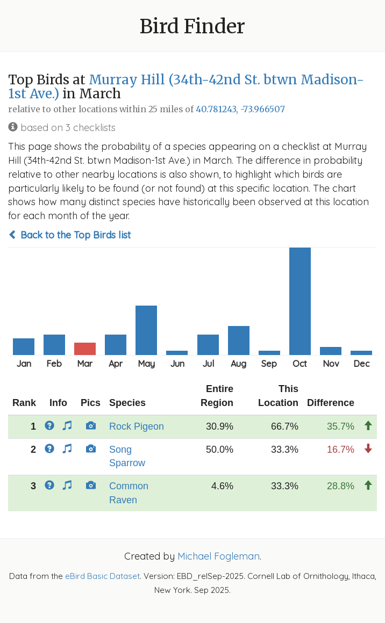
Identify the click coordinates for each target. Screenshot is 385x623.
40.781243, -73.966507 (240, 109)
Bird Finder (192, 27)
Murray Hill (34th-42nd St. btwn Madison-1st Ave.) (186, 86)
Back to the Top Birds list (69, 235)
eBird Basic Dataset (102, 576)
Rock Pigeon (136, 426)
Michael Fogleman (218, 556)
